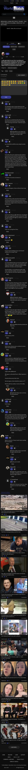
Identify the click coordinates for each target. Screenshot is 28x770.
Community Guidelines (8, 759)
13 (3, 508)
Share (14, 49)
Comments (4, 74)
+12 (8, 535)
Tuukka (6, 435)
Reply (7, 111)
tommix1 (7, 102)
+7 (8, 597)
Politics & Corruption (12, 68)
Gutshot (12, 388)
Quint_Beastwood (9, 235)
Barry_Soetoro (9, 183)
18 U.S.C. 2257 (16, 757)
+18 (6, 555)
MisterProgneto (9, 278)
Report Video (14, 46)
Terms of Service (14, 761)
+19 (6, 576)
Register (11, 3)
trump (11, 71)
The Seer (3, 535)
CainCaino (12, 292)
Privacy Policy (20, 759)
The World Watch (12, 767)
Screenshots (21, 46)
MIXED (22, 1)
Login (17, 3)
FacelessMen (8, 410)
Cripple (6, 367)
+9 (5, 659)
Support (23, 755)
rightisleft (3, 722)
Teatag (12, 127)
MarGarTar (7, 210)
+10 (6, 618)
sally (7, 54)
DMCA (9, 757)
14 (3, 529)
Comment (3, 79)
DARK (18, 1)
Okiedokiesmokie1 (9, 173)
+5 (8, 680)
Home (3, 755)
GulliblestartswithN (10, 258)
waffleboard (8, 399)
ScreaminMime (8, 305)
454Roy (7, 353)
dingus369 (7, 246)
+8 (5, 514)
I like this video (7, 43)
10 (3, 633)
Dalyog (7, 139)
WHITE (12, 1)
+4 (8, 722)
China (6, 71)
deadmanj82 (8, 115)
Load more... (14, 747)
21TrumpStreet (14, 479)
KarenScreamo (4, 639)
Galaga (6, 331)
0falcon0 (12, 320)
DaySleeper (3, 597)
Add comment (21, 75)
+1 (9, 104)
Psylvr (6, 150)
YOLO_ (7, 225)
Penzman (7, 194)
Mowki (11, 446)
